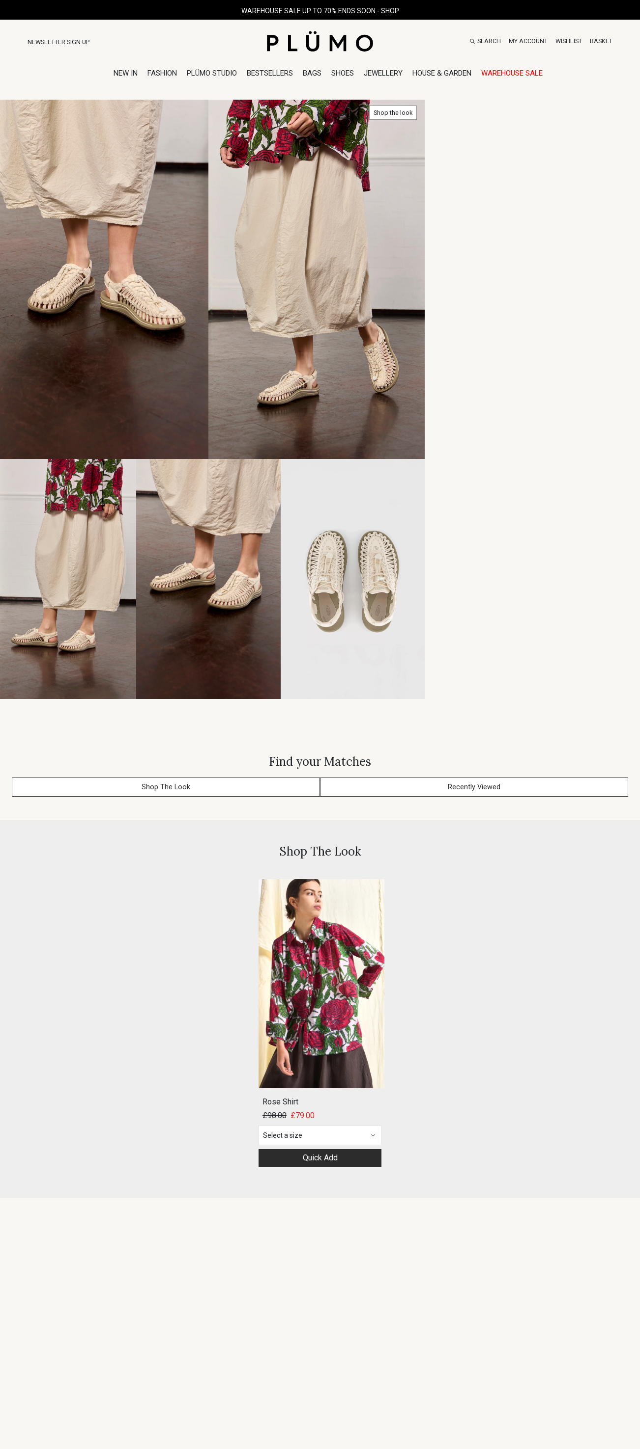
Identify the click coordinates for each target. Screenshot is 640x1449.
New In (126, 73)
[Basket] (601, 41)
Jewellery (383, 73)
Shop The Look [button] (166, 787)
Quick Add (320, 1157)
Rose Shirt (280, 1101)
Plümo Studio (212, 73)
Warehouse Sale (512, 73)
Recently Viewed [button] (474, 787)
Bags (312, 73)
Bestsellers (270, 73)
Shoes (342, 73)
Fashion (162, 73)
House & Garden (441, 73)
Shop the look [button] (393, 112)
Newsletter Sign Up (58, 42)
